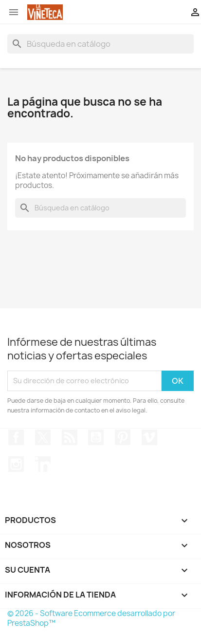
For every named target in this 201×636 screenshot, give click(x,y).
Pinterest (122, 437)
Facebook (16, 437)
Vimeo (149, 437)
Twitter (43, 437)
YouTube (96, 437)
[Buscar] (100, 44)
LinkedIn (43, 464)
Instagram (16, 464)
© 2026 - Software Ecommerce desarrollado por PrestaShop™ (91, 618)
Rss (69, 437)
